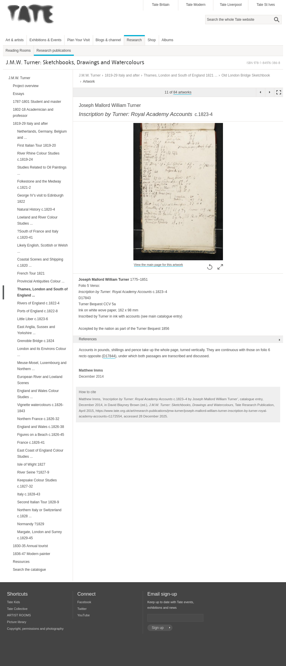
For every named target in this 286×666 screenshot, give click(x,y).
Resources (21, 562)
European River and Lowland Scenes (39, 380)
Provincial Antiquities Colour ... (40, 281)
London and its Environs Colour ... (41, 352)
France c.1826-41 (31, 442)
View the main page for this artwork (158, 264)
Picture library (16, 622)
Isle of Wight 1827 (31, 464)
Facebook (84, 602)
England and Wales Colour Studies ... (38, 394)
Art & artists (15, 40)
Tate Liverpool (231, 5)
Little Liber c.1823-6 (32, 319)
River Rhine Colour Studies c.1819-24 (38, 156)
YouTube (83, 615)
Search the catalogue (29, 570)
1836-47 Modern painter (31, 554)
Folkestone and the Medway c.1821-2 (39, 184)
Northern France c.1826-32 (38, 419)
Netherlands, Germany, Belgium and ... (42, 134)
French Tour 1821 (31, 273)
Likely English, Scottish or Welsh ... (42, 248)
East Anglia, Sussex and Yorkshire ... (36, 330)
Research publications (53, 50)
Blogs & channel (108, 40)
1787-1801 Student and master (37, 102)
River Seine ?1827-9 (33, 472)
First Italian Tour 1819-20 (36, 145)
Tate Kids (13, 602)
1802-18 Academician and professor (33, 112)
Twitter (82, 608)
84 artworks (182, 92)
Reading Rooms (18, 50)
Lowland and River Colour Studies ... (37, 220)
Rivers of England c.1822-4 (38, 303)
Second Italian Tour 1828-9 (38, 502)
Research (134, 40)
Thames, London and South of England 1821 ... (180, 75)
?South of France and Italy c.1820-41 (37, 234)
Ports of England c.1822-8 (37, 311)
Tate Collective (17, 608)
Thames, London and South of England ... (42, 292)
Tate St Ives (266, 5)
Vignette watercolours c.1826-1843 (40, 408)
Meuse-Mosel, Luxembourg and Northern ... (42, 366)
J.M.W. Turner (90, 75)
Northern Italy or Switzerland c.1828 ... (39, 513)
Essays (18, 94)
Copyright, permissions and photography (35, 628)
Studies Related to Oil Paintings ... (42, 170)
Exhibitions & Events (45, 40)
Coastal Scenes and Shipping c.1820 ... (40, 262)
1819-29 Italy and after (122, 75)
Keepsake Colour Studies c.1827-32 (37, 483)
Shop (152, 40)
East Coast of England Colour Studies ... (40, 453)
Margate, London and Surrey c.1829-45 (39, 535)
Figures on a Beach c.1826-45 (40, 435)
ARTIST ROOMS (19, 615)
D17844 (109, 356)
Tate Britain (160, 5)
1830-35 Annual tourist (30, 546)
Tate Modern (195, 5)
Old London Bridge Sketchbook (246, 75)
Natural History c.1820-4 (36, 209)
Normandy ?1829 (30, 524)
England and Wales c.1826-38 (40, 427)
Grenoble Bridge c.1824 (35, 341)
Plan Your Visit (78, 40)
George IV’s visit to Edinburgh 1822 (40, 198)
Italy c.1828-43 (28, 494)
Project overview (26, 86)
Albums (167, 40)
